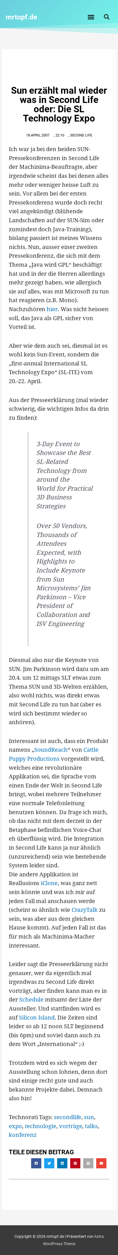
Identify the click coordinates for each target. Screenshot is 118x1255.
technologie (40, 1126)
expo (15, 1126)
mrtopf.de (21, 17)
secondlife (67, 1117)
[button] (91, 17)
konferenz (22, 1135)
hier (52, 309)
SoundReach (51, 749)
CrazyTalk (85, 909)
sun (89, 1117)
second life (81, 135)
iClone (49, 883)
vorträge (70, 1126)
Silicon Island (37, 1017)
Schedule (31, 999)
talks (91, 1126)
